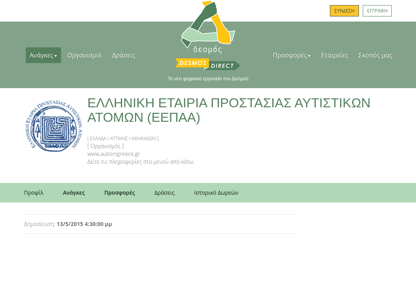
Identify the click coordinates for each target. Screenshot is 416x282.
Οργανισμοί (84, 55)
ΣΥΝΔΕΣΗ (344, 10)
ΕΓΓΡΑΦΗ (377, 10)
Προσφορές (292, 55)
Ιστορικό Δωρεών (216, 192)
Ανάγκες (44, 55)
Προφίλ (33, 192)
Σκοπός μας (375, 55)
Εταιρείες (334, 55)
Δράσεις (123, 55)
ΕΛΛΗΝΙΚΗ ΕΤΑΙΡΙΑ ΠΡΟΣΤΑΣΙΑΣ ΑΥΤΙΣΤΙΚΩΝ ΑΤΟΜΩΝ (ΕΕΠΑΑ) (229, 110)
